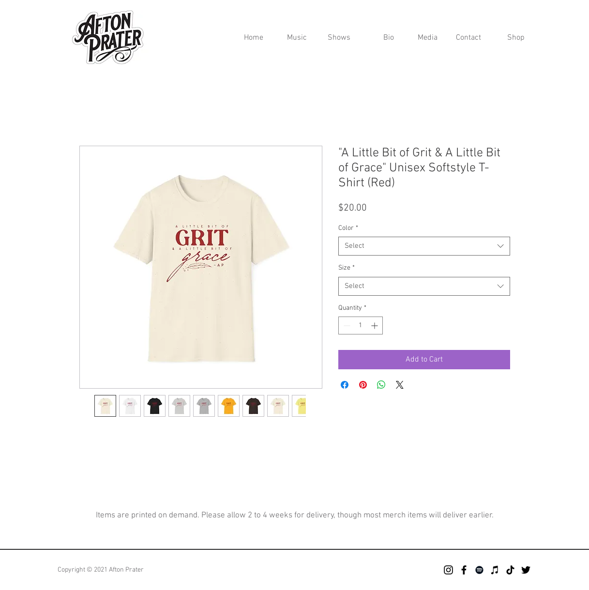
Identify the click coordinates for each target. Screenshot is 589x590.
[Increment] (375, 325)
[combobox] (424, 246)
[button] (423, 38)
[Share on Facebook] (344, 385)
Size (346, 268)
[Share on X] (400, 385)
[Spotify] (479, 570)
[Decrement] (346, 325)
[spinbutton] (360, 325)
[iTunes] (495, 570)
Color (348, 228)
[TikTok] (510, 570)
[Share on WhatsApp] (381, 385)
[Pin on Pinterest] (363, 385)
